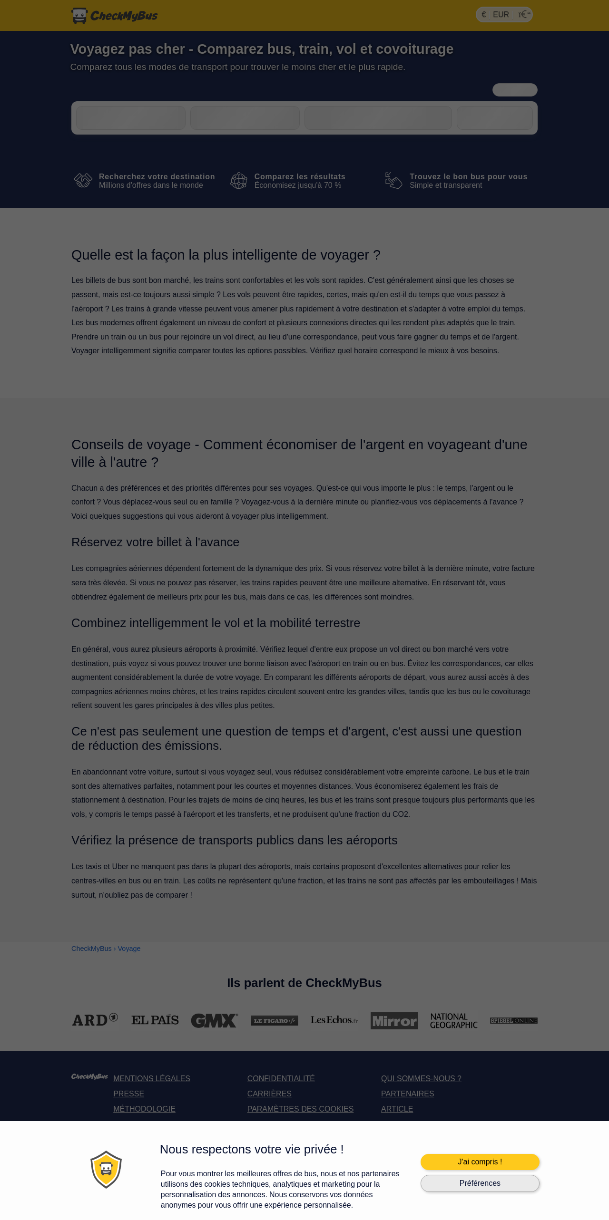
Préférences (480, 1183)
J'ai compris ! (480, 1162)
